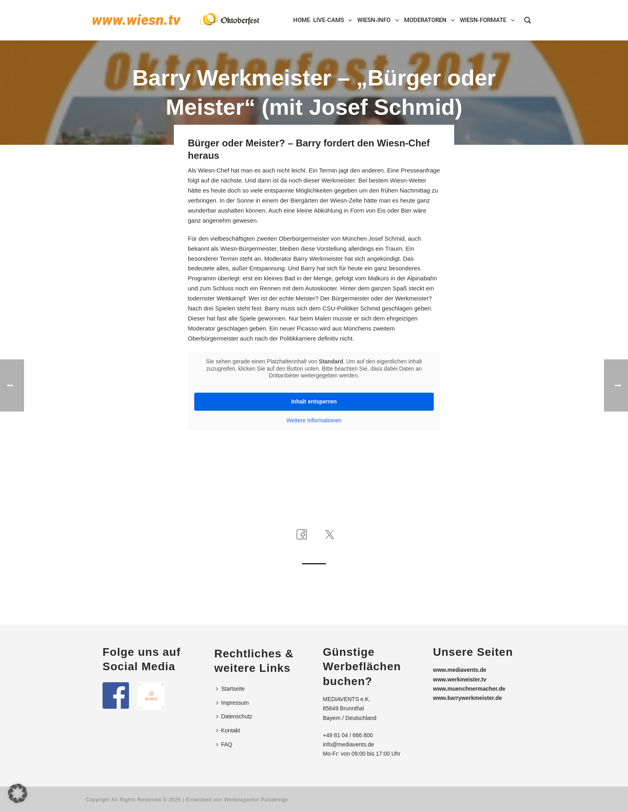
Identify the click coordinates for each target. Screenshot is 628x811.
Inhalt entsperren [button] (314, 401)
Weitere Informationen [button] (313, 420)
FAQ (224, 744)
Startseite (230, 688)
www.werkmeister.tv (459, 679)
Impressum (232, 702)
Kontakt (228, 730)
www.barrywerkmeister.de (467, 698)
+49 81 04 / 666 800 (348, 735)
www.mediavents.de (459, 670)
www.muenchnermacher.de (469, 688)
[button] (17, 793)
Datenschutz (234, 716)
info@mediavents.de (348, 744)
